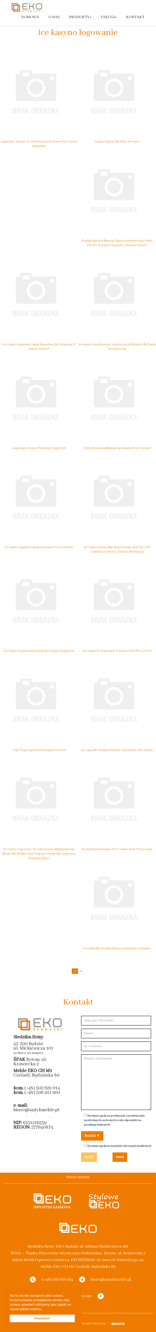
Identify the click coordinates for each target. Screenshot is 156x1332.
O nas (54, 17)
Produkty (80, 17)
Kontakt (135, 17)
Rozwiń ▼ (92, 1136)
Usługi (109, 17)
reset (120, 1157)
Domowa (30, 17)
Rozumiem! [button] (42, 1318)
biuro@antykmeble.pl (36, 1110)
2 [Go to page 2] (81, 971)
